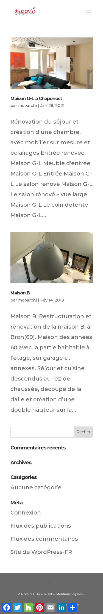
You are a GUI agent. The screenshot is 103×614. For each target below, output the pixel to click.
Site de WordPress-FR (41, 552)
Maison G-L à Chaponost (36, 98)
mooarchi (27, 105)
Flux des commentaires (44, 539)
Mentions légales (69, 594)
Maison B (20, 293)
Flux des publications (40, 525)
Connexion (25, 512)
